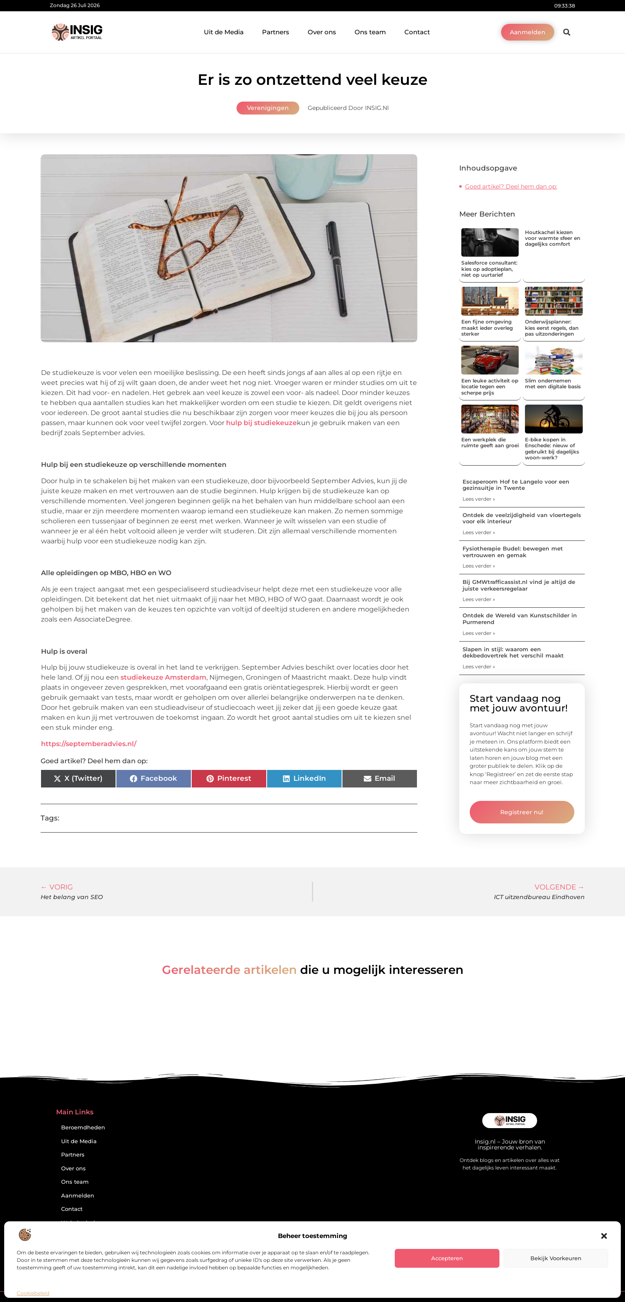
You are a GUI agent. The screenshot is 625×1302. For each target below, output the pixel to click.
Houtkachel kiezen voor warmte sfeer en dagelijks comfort (552, 238)
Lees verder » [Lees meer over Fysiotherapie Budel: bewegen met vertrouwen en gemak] (479, 566)
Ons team (370, 32)
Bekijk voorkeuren (555, 1258)
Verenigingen (268, 108)
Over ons (322, 32)
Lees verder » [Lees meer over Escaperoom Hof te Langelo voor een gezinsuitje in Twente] (479, 499)
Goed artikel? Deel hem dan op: (511, 186)
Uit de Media (224, 32)
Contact (417, 32)
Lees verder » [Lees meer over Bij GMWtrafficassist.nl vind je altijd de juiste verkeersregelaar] (479, 599)
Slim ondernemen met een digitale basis (553, 383)
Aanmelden (77, 1195)
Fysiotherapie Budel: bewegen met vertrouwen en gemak (513, 551)
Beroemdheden (83, 1127)
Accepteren (447, 1258)
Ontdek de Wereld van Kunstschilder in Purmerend (520, 618)
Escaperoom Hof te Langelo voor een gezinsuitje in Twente (516, 485)
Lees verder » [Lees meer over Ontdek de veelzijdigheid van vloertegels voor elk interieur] (479, 532)
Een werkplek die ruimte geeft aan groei (490, 442)
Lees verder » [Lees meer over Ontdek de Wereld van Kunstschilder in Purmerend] (479, 633)
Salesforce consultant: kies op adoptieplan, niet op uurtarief (489, 269)
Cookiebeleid (33, 1293)
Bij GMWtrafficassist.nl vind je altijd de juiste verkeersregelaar (519, 585)
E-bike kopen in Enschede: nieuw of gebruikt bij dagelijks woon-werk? (552, 448)
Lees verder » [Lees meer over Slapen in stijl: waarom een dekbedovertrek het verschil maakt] (479, 666)
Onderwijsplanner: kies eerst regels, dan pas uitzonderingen (552, 327)
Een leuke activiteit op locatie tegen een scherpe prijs (489, 386)
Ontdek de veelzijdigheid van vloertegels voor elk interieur (522, 518)
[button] (604, 1236)
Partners (275, 32)
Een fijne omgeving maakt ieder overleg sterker (487, 327)
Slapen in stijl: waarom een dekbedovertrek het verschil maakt (513, 652)
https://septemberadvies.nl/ (88, 744)
